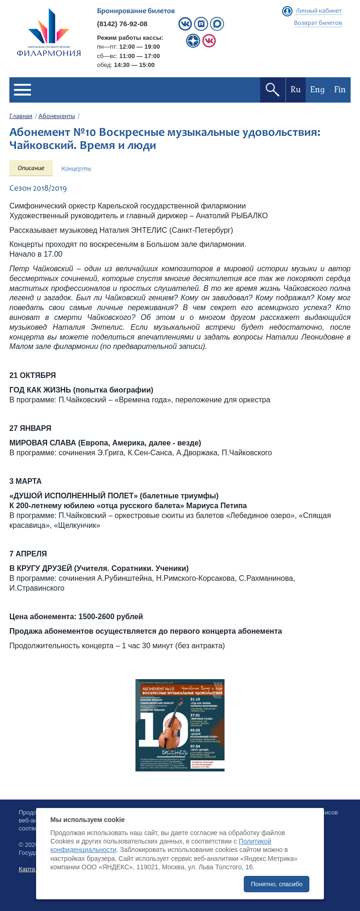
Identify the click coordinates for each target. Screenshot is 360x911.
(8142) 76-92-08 (122, 24)
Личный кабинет (319, 11)
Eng (317, 89)
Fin (340, 89)
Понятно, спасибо (276, 884)
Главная (20, 116)
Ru (296, 89)
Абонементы (56, 116)
